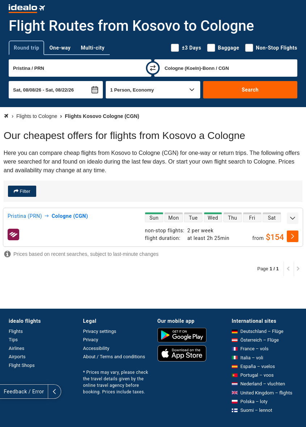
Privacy (90, 339)
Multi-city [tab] (93, 48)
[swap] (153, 68)
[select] (292, 236)
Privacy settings (99, 331)
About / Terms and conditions (114, 356)
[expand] (292, 218)
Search (250, 90)
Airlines (16, 348)
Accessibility (96, 348)
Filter (24, 191)
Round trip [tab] (26, 48)
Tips (13, 339)
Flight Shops (22, 365)
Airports (17, 356)
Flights (16, 331)
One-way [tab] (60, 48)
